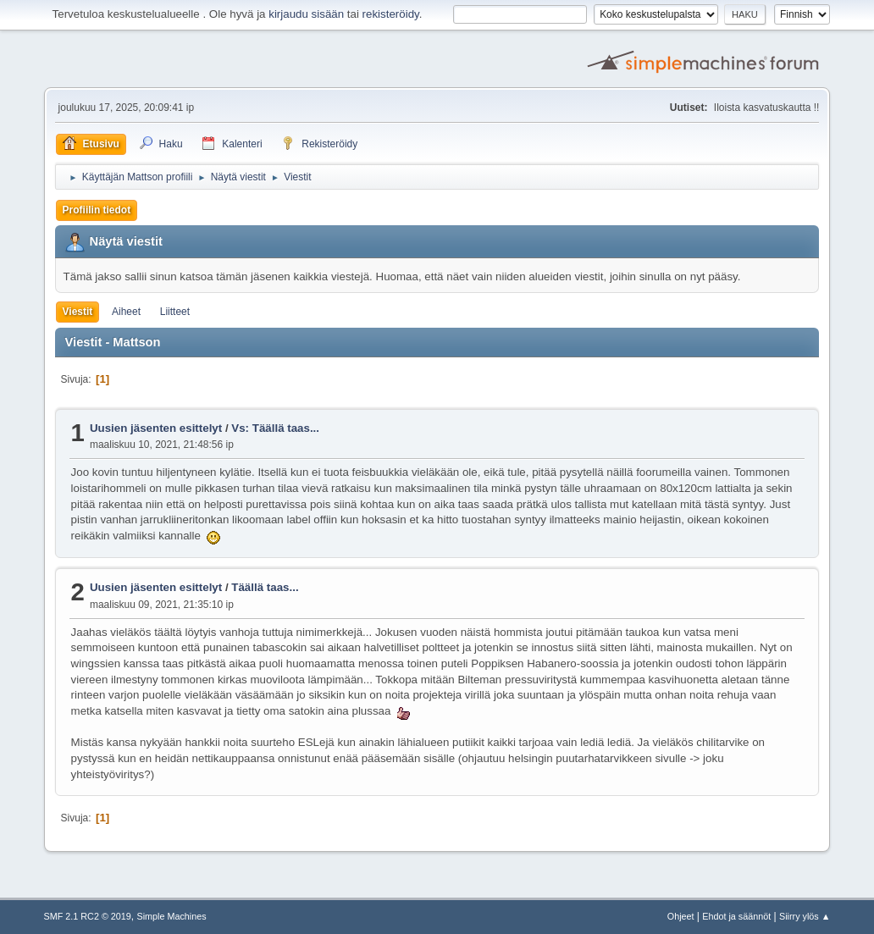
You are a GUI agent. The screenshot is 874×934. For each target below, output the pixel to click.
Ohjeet (680, 916)
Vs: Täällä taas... (275, 428)
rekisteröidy (390, 14)
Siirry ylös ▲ (804, 916)
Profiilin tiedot (97, 210)
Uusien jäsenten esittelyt (156, 428)
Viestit (78, 312)
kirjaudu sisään (306, 14)
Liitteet (175, 312)
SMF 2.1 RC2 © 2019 (87, 916)
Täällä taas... (264, 587)
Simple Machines (172, 916)
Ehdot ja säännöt (736, 916)
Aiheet (126, 312)
